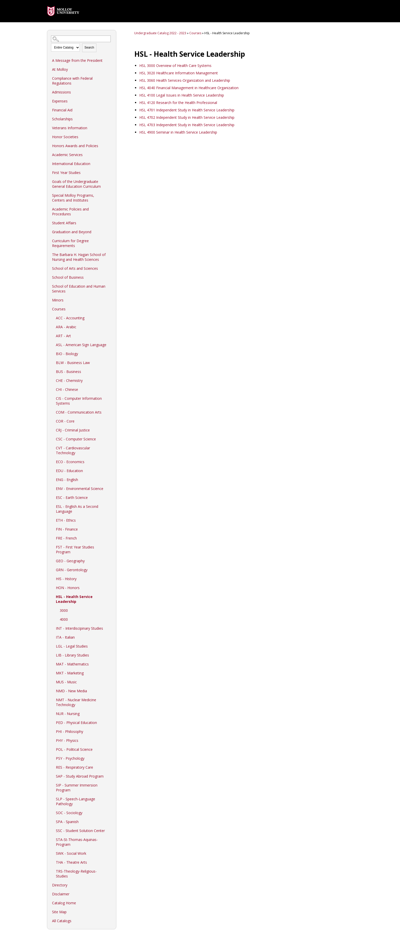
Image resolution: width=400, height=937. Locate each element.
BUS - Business (68, 371)
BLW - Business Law (73, 362)
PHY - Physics (67, 740)
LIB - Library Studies (72, 655)
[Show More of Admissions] (109, 92)
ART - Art (63, 335)
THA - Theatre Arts (71, 862)
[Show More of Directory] (109, 884)
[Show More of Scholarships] (109, 118)
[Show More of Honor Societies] (109, 136)
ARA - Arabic (66, 326)
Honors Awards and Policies (75, 145)
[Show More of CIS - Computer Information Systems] (109, 398)
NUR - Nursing (68, 713)
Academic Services (67, 154)
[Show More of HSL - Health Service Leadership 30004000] (109, 596)
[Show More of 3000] (109, 610)
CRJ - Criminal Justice (73, 430)
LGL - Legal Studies (72, 646)
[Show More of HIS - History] (109, 578)
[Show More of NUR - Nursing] (109, 713)
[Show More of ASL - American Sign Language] (109, 344)
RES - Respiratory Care (74, 767)
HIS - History (66, 578)
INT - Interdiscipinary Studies (79, 628)
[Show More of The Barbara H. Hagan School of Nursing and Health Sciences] (109, 254)
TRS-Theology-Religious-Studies (76, 874)
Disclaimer (60, 894)
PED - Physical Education (76, 722)
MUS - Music (66, 682)
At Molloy (60, 69)
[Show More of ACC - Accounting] (109, 317)
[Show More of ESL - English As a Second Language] (109, 506)
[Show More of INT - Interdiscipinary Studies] (109, 628)
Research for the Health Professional (178, 102)
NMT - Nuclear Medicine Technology (76, 702)
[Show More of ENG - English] (109, 479)
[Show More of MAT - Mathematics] (109, 663)
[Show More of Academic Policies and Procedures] (109, 209)
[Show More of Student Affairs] (109, 222)
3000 (64, 610)
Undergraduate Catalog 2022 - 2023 (160, 33)
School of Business (68, 277)
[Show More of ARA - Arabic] (109, 326)
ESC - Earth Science (72, 497)
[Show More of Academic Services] (109, 154)
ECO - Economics (70, 461)
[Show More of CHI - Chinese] (109, 389)
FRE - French (66, 538)
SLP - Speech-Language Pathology (75, 801)
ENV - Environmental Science (79, 488)
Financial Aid (62, 110)
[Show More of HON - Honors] (109, 587)
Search (89, 47)
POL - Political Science (74, 749)
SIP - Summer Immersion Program (76, 787)
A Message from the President (77, 60)
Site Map (59, 911)
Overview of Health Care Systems (175, 65)
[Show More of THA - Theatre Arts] (109, 862)
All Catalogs (61, 920)
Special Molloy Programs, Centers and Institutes (73, 198)
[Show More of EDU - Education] (109, 470)
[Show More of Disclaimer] (109, 893)
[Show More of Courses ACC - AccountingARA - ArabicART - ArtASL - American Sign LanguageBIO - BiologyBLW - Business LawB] (109, 308)
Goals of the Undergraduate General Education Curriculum (76, 184)
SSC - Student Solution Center (80, 830)
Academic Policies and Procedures (70, 211)
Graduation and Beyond (71, 231)
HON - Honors (68, 587)
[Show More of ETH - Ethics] (109, 520)
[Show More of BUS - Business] (109, 371)
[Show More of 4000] (109, 619)
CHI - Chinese (67, 389)
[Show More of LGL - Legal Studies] (109, 646)
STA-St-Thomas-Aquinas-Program (77, 842)
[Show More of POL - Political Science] (109, 749)
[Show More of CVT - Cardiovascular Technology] (109, 447)
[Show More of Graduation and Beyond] (109, 231)
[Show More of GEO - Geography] (109, 560)
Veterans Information (69, 127)
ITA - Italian (65, 637)
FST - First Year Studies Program (75, 549)
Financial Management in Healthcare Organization (189, 87)
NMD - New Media (71, 690)
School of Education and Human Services (78, 289)
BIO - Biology (67, 353)
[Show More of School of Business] (109, 277)
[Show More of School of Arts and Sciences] (109, 268)
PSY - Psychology (70, 758)
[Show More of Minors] (109, 299)
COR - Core (65, 421)
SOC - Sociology (69, 812)
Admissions (61, 92)
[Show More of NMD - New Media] (109, 690)
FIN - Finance (67, 529)
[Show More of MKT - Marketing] (109, 672)
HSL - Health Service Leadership (74, 599)
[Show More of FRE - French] (109, 538)
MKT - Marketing (70, 673)
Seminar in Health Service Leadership (178, 132)
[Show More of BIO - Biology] (109, 353)
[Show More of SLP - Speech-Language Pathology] (109, 798)
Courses (59, 309)
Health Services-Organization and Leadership (184, 80)
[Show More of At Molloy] (109, 69)
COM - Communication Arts (79, 412)
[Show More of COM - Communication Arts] (109, 412)
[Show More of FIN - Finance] (109, 529)
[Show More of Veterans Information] (109, 127)
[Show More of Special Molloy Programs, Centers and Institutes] (109, 195)
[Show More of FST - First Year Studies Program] (109, 546)
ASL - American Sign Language (81, 344)
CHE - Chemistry (69, 380)
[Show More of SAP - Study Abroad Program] (109, 776)
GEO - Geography (70, 560)
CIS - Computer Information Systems (79, 401)
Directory (59, 885)
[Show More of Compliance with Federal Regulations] (109, 78)
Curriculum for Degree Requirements (70, 243)
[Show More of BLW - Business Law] (109, 362)
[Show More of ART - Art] (109, 335)
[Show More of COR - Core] (109, 421)
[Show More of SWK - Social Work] (109, 853)
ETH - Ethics (66, 520)
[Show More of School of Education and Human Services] (109, 286)
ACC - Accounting (70, 317)
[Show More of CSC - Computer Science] (109, 438)
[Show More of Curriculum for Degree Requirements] (109, 240)
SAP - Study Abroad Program (80, 776)
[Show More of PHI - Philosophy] (109, 731)
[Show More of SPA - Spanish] (109, 821)
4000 (64, 619)
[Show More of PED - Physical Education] (109, 722)
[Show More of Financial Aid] (109, 109)
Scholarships (62, 118)
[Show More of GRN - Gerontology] (109, 569)
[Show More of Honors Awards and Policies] (109, 145)
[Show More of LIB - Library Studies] (109, 655)
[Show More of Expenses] (109, 100)
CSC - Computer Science (76, 439)
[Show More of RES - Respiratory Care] (109, 767)
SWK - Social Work (71, 853)
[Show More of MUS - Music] (109, 681)
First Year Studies (66, 172)
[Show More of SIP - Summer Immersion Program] (109, 785)
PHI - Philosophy (69, 731)
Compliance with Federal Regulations (72, 81)
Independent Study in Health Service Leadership (186, 110)
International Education (71, 163)
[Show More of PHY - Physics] (109, 740)
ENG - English (67, 479)
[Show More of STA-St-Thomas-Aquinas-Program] (109, 839)
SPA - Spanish (67, 821)
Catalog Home (64, 902)
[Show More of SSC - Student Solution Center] (109, 830)
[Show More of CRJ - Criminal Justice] (109, 429)
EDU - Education (69, 470)
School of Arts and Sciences (75, 268)
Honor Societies (65, 136)
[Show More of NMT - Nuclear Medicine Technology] (109, 699)
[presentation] (63, 19)
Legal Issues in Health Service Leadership (181, 95)
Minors (58, 300)
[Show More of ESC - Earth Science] (109, 497)
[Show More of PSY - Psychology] (109, 758)
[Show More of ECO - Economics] (109, 461)
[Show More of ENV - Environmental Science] (109, 488)
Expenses (60, 101)
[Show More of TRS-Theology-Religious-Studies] (109, 871)
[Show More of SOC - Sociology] (109, 812)
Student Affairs (64, 222)
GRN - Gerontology (72, 569)
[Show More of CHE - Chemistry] (109, 380)
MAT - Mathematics (72, 664)
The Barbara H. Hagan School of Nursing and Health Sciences (79, 257)
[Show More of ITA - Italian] (109, 637)
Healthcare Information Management (178, 73)
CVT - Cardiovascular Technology (73, 450)
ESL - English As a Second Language (77, 509)
